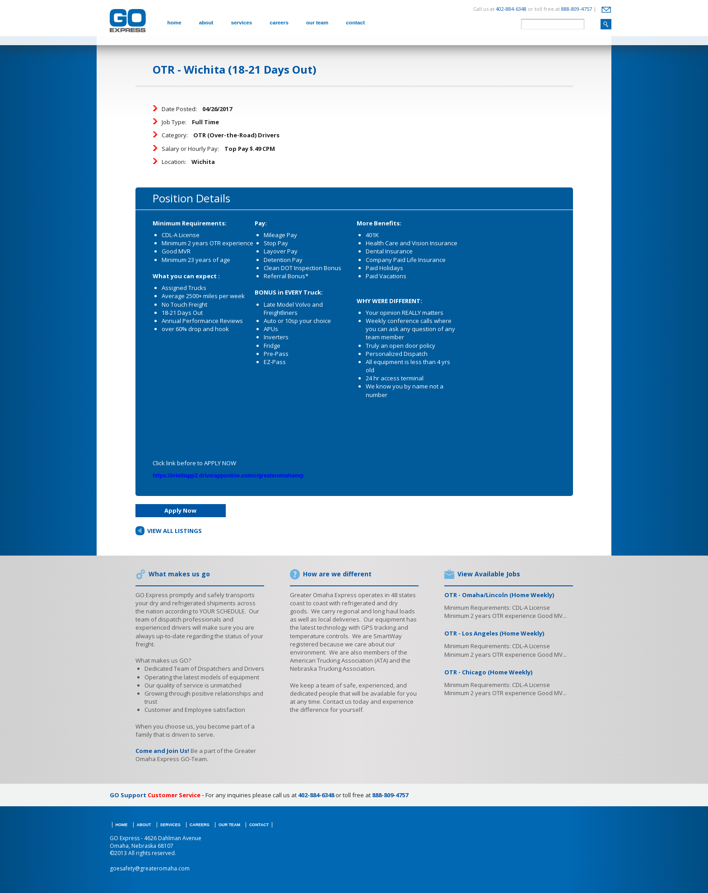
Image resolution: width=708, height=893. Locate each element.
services (241, 22)
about (206, 22)
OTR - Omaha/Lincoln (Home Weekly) (499, 595)
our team (317, 22)
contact (355, 22)
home (175, 22)
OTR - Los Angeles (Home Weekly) (494, 633)
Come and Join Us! (162, 751)
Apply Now (180, 510)
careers (279, 22)
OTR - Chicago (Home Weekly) (488, 672)
